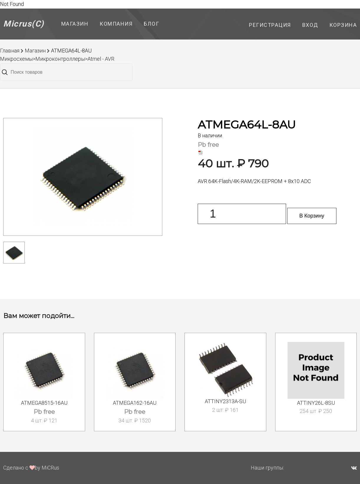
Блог (151, 24)
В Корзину (311, 216)
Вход (310, 25)
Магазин (75, 24)
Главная (9, 50)
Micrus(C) (23, 24)
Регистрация (270, 25)
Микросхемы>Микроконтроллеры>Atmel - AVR (57, 59)
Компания (116, 24)
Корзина (343, 25)
